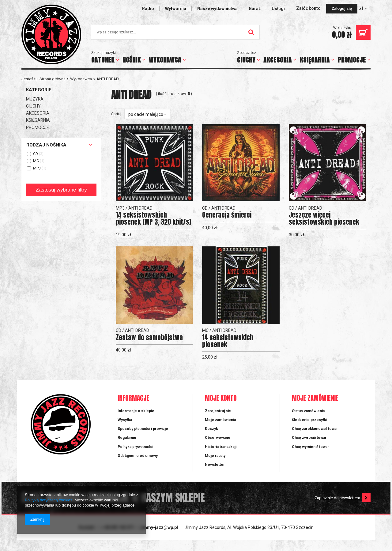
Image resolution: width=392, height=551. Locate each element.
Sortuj (116, 114)
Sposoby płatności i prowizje (143, 429)
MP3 (37, 168)
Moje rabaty (215, 456)
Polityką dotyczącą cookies (48, 500)
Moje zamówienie (315, 398)
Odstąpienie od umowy (138, 456)
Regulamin (127, 437)
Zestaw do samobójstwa (149, 337)
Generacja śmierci (226, 214)
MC (36, 161)
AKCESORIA (277, 60)
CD (35, 154)
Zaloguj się (342, 8)
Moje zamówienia (220, 420)
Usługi (278, 8)
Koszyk (211, 429)
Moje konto (221, 398)
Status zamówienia (308, 411)
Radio (148, 8)
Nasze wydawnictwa (217, 8)
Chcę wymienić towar (310, 447)
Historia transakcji (220, 447)
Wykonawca (81, 79)
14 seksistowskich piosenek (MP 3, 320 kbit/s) (153, 218)
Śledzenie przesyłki (309, 420)
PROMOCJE (352, 60)
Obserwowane (217, 437)
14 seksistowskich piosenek (227, 341)
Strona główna (53, 79)
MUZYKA (34, 99)
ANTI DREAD (140, 208)
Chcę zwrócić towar (309, 437)
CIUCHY (246, 60)
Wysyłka (125, 420)
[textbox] (175, 32)
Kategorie (38, 90)
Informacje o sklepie (136, 411)
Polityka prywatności (135, 447)
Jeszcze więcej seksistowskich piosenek (324, 218)
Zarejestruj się (218, 411)
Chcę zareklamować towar (315, 429)
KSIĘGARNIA (315, 60)
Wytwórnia (175, 8)
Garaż (255, 8)
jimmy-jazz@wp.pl (159, 527)
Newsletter (215, 464)
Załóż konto (309, 8)
